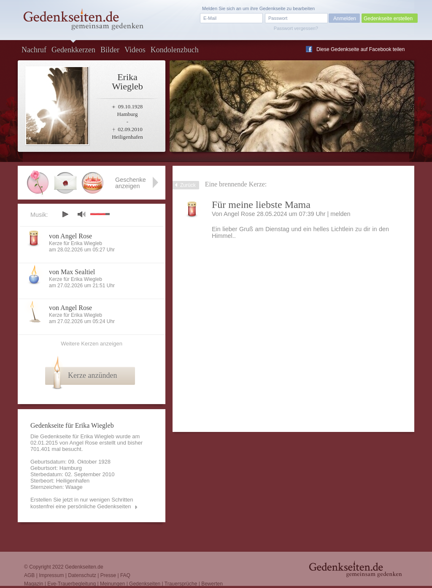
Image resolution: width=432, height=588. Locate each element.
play (65, 214)
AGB (29, 575)
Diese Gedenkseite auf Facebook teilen (360, 49)
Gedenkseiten (144, 584)
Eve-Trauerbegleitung (71, 584)
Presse (108, 575)
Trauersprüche (181, 584)
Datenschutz (82, 575)
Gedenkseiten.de (84, 567)
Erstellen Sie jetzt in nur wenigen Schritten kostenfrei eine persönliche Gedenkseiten (81, 503)
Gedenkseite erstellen (388, 19)
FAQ (125, 575)
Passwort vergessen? (296, 28)
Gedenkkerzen (73, 50)
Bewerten (212, 584)
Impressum (51, 575)
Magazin (33, 584)
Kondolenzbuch (175, 50)
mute (81, 214)
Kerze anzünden (92, 375)
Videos (135, 50)
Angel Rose (84, 443)
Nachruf (34, 50)
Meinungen (112, 584)
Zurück (188, 185)
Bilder (109, 50)
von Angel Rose (70, 236)
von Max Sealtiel (72, 271)
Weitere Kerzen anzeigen (91, 343)
